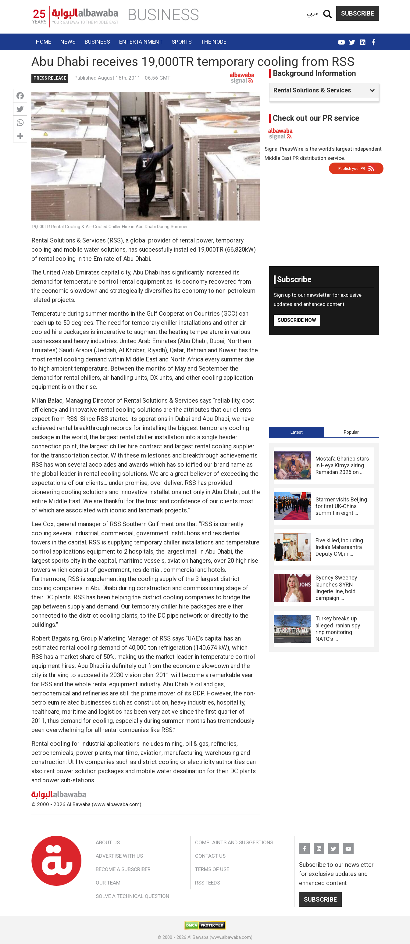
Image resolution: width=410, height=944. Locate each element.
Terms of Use (212, 869)
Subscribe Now (297, 320)
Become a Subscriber (123, 869)
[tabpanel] (324, 547)
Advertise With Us (119, 856)
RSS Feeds (207, 883)
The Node (213, 41)
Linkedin (363, 40)
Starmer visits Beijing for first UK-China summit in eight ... (341, 506)
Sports (182, 41)
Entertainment (140, 41)
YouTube (341, 40)
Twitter (352, 40)
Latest (297, 432)
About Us (108, 842)
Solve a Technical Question (132, 896)
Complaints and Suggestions (234, 842)
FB (373, 40)
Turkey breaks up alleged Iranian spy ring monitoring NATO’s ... (338, 628)
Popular (351, 432)
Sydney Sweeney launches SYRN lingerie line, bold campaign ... (336, 587)
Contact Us (210, 856)
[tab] (296, 432)
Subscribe (357, 13)
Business (97, 41)
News (68, 41)
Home (43, 41)
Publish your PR (351, 168)
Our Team (108, 883)
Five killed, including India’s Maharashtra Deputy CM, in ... (339, 547)
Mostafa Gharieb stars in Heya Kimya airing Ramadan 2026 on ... (342, 465)
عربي (313, 13)
